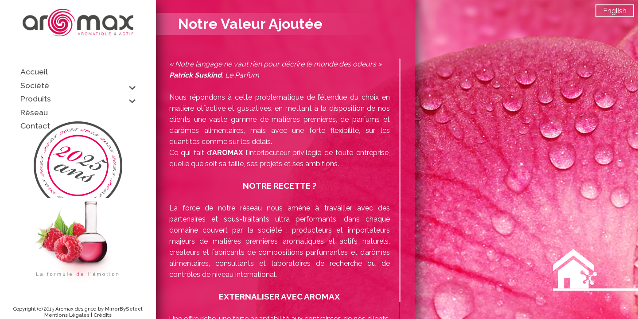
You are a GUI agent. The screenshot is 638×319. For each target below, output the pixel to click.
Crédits (102, 315)
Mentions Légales (66, 315)
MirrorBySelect (124, 309)
